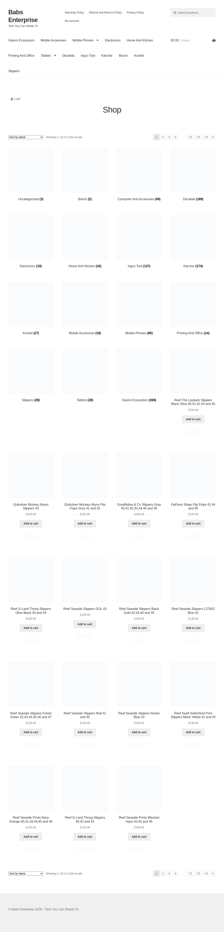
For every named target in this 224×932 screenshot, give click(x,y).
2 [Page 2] (163, 137)
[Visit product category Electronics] (30, 241)
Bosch (123, 55)
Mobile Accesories (53, 40)
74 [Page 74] (206, 137)
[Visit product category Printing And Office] (193, 308)
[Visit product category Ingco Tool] (139, 241)
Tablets (46, 55)
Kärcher (107, 55)
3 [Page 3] (169, 137)
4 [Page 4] (175, 137)
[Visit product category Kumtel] (30, 308)
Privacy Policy (135, 12)
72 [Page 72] (190, 137)
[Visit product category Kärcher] (193, 241)
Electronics (112, 40)
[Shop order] (25, 137)
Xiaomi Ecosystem (21, 40)
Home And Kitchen (140, 40)
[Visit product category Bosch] (84, 174)
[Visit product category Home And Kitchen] (84, 241)
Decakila (68, 55)
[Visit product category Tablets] (84, 375)
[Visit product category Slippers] (30, 375)
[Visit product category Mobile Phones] (139, 308)
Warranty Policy (74, 12)
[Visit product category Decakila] (193, 174)
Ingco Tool (88, 55)
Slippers (14, 71)
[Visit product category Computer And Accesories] (139, 174)
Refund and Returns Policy (105, 12)
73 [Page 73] (198, 137)
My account (72, 20)
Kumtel (139, 55)
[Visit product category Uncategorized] (30, 174)
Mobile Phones (82, 40)
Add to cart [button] (193, 419)
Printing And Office (21, 55)
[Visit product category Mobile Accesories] (84, 308)
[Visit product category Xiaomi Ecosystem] (139, 375)
